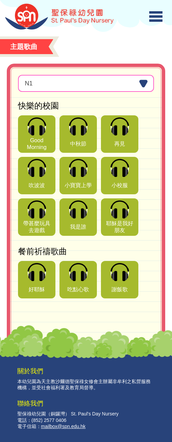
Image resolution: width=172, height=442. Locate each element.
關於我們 (30, 370)
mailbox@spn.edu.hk (63, 426)
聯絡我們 (30, 403)
